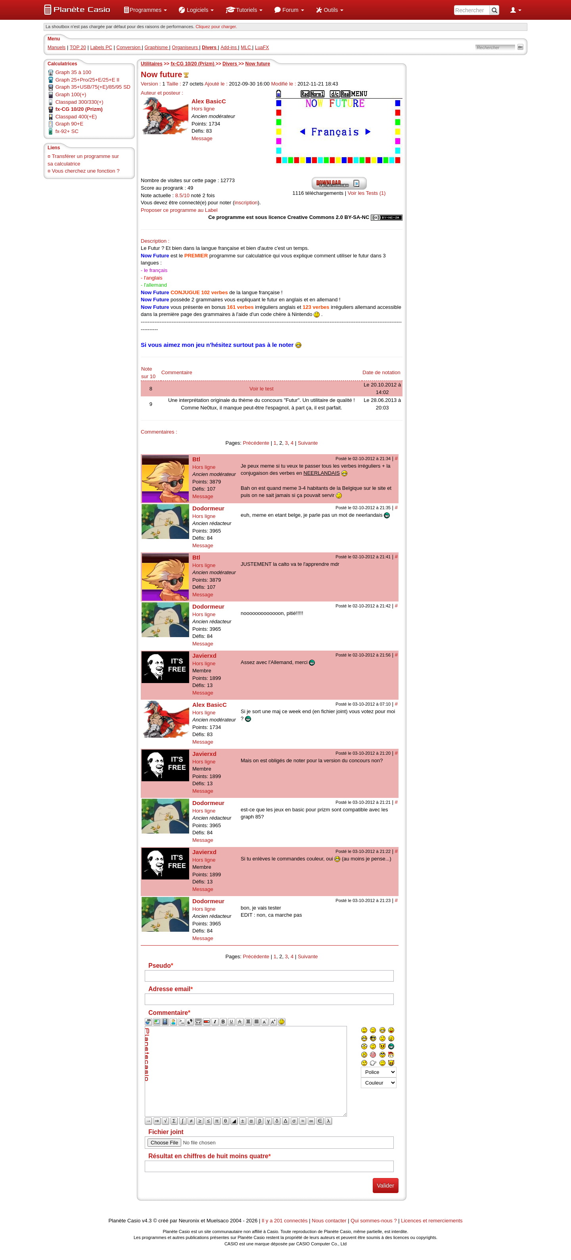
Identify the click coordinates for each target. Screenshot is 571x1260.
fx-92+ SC (67, 131)
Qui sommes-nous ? (374, 1221)
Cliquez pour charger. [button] (216, 26)
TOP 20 (78, 47)
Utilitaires (152, 64)
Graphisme (157, 47)
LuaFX (262, 47)
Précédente (256, 443)
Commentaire (176, 372)
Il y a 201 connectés (285, 1221)
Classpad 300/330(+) (79, 102)
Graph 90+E (69, 124)
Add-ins (229, 47)
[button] (145, 10)
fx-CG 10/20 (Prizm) (193, 64)
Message (202, 138)
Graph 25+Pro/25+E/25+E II (88, 80)
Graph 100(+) (71, 94)
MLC (246, 47)
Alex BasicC (209, 101)
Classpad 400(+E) (76, 117)
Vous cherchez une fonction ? (86, 171)
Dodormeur (208, 508)
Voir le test (261, 389)
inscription (246, 203)
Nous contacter (329, 1221)
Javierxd (204, 655)
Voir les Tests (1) (367, 193)
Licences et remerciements (431, 1221)
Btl (196, 459)
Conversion (129, 47)
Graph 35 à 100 (73, 72)
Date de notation (381, 372)
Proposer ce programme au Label (179, 210)
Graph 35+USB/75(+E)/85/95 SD (93, 87)
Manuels (56, 47)
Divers (230, 64)
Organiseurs (185, 47)
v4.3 (147, 1221)
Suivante (308, 443)
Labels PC (101, 47)
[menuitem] (145, 10)
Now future (257, 64)
